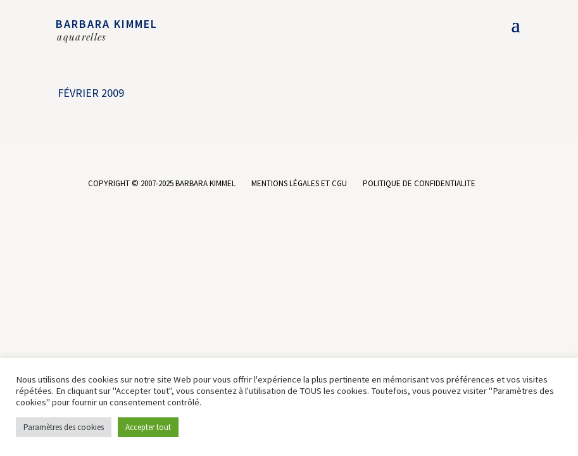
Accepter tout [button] (148, 427)
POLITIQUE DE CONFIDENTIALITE (419, 183)
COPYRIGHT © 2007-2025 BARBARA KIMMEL (162, 183)
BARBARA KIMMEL (107, 23)
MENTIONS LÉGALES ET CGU (299, 183)
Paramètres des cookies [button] (63, 427)
